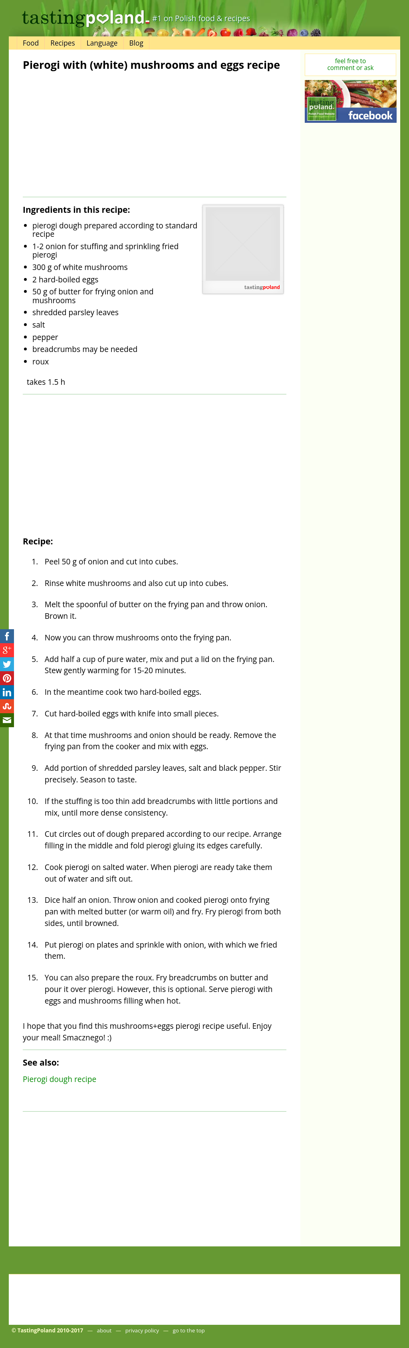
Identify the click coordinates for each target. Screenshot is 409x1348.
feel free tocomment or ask (351, 64)
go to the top (188, 1330)
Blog (136, 43)
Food (31, 43)
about (104, 1330)
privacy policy (142, 1330)
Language (102, 43)
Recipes (62, 43)
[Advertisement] (88, 134)
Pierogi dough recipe (59, 1079)
